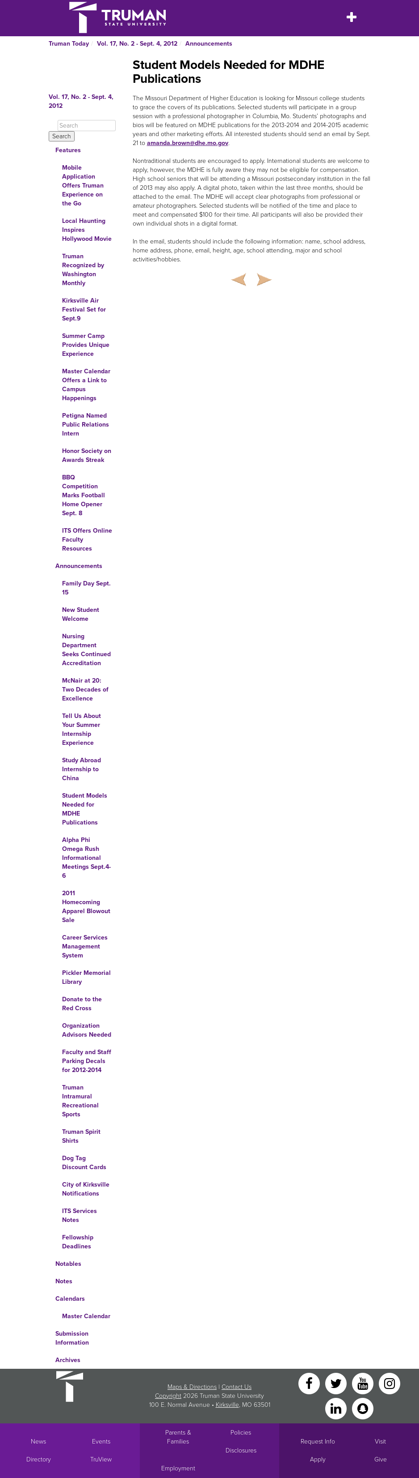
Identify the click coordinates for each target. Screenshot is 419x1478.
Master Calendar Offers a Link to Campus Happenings (86, 384)
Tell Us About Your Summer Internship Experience (81, 729)
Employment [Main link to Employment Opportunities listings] (178, 1468)
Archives (67, 1360)
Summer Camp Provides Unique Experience (85, 345)
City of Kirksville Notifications (85, 1189)
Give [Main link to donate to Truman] (380, 1459)
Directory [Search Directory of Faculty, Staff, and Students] (38, 1459)
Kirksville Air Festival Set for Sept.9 (84, 309)
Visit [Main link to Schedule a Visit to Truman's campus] (380, 1441)
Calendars (70, 1299)
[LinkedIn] (336, 1408)
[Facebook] (310, 1383)
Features (68, 150)
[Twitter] (336, 1383)
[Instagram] (389, 1383)
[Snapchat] (362, 1408)
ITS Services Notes (79, 1215)
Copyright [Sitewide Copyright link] (168, 1396)
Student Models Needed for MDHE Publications (84, 809)
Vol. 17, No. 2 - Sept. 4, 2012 (137, 43)
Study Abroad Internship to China (81, 769)
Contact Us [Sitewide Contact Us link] (236, 1387)
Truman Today (69, 43)
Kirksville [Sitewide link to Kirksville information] (227, 1405)
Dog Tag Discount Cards (84, 1162)
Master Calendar (86, 1316)
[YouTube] (363, 1383)
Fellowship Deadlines (77, 1242)
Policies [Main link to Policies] (240, 1432)
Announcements (208, 43)
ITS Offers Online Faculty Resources (87, 539)
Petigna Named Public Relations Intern (85, 424)
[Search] (87, 125)
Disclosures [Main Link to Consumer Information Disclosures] (241, 1450)
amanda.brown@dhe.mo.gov (187, 143)
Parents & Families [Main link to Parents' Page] (178, 1437)
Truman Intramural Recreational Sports (80, 1101)
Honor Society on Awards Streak (86, 455)
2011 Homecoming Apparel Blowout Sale (86, 906)
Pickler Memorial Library (86, 977)
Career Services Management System (85, 946)
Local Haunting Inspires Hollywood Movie (87, 230)
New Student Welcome (80, 614)
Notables (68, 1264)
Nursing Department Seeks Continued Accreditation (86, 649)
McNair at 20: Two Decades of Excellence (85, 689)
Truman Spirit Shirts (81, 1136)
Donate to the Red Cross (82, 1003)
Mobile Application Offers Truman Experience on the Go (83, 185)
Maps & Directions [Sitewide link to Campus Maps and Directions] (192, 1387)
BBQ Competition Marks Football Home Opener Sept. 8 (83, 495)
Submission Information (72, 1338)
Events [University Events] (101, 1441)
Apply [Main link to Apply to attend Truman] (318, 1459)
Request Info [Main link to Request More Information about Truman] (318, 1441)
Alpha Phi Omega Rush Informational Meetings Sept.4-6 (86, 858)
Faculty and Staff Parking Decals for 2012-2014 (86, 1061)
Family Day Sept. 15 (86, 588)
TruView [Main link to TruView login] (101, 1459)
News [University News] (38, 1441)
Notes (63, 1281)
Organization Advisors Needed (86, 1030)
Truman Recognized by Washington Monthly (83, 269)
